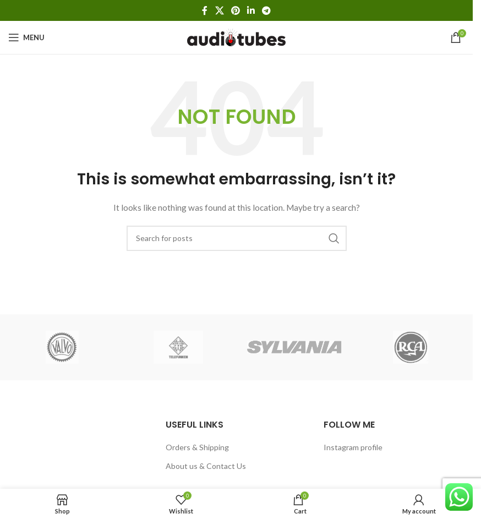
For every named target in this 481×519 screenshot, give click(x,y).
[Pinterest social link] (235, 10)
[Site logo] (236, 36)
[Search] (237, 238)
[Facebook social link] (204, 10)
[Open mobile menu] (26, 37)
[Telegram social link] (267, 10)
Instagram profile (353, 447)
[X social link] (219, 10)
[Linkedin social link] (251, 10)
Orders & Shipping (197, 447)
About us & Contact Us (206, 466)
